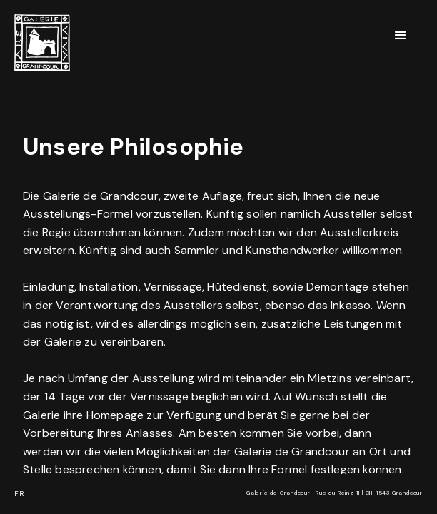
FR (19, 493)
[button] (401, 35)
